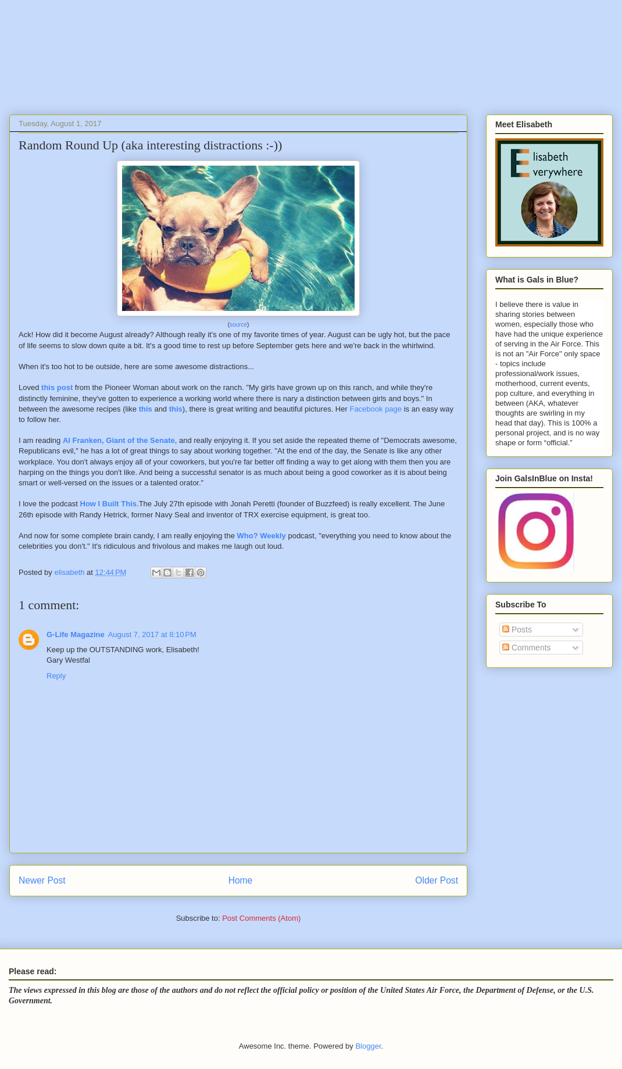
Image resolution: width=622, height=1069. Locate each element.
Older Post (436, 880)
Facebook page (375, 409)
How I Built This (108, 503)
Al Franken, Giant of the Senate (119, 440)
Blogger (368, 1046)
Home (240, 880)
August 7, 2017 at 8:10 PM (152, 634)
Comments (526, 647)
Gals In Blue (106, 60)
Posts (517, 629)
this (145, 409)
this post (57, 387)
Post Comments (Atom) (261, 918)
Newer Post (42, 880)
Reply (56, 675)
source (238, 324)
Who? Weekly (261, 535)
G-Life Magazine (76, 634)
